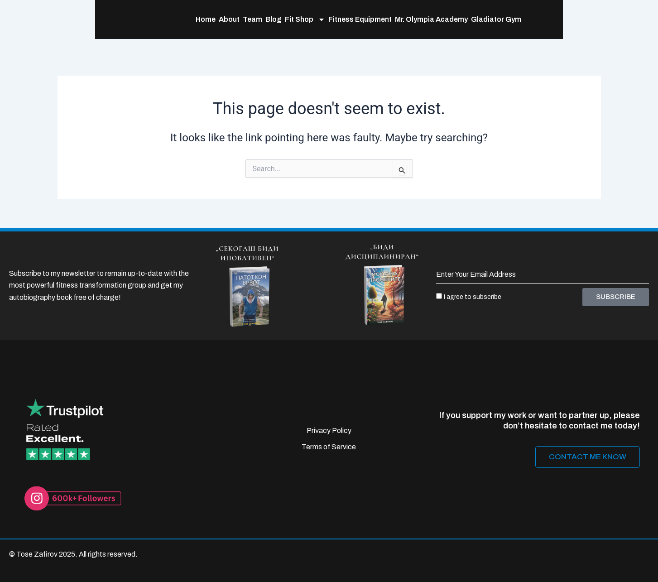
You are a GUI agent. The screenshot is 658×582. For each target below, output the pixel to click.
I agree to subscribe (472, 296)
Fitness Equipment (303, 23)
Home (149, 23)
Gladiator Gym (440, 23)
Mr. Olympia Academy (375, 23)
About (172, 23)
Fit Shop (248, 23)
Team (196, 23)
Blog (217, 23)
